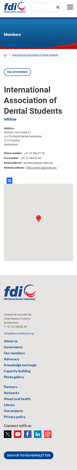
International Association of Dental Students (35, 55)
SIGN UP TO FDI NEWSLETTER (28, 455)
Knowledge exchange (20, 365)
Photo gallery (14, 377)
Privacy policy (15, 417)
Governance (13, 347)
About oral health (17, 399)
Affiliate (10, 119)
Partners (10, 387)
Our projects (13, 411)
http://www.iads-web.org (41, 167)
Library (9, 405)
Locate (9, 181)
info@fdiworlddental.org (19, 333)
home (5, 55)
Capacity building (17, 371)
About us (11, 341)
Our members (14, 353)
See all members (17, 71)
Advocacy (11, 359)
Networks (11, 393)
